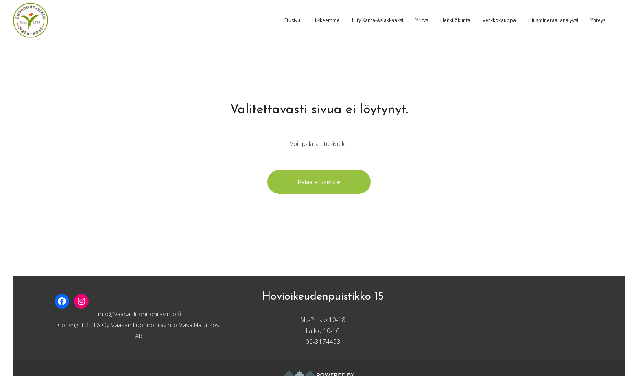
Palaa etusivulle (319, 182)
